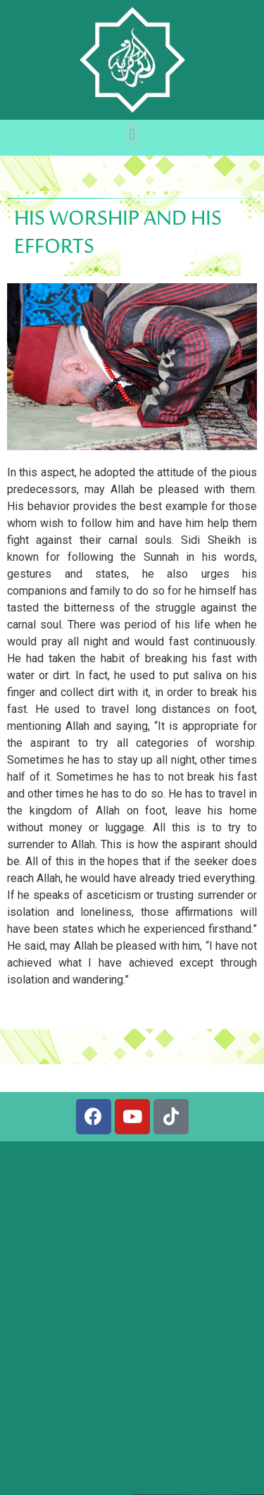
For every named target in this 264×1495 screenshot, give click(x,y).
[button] (132, 134)
